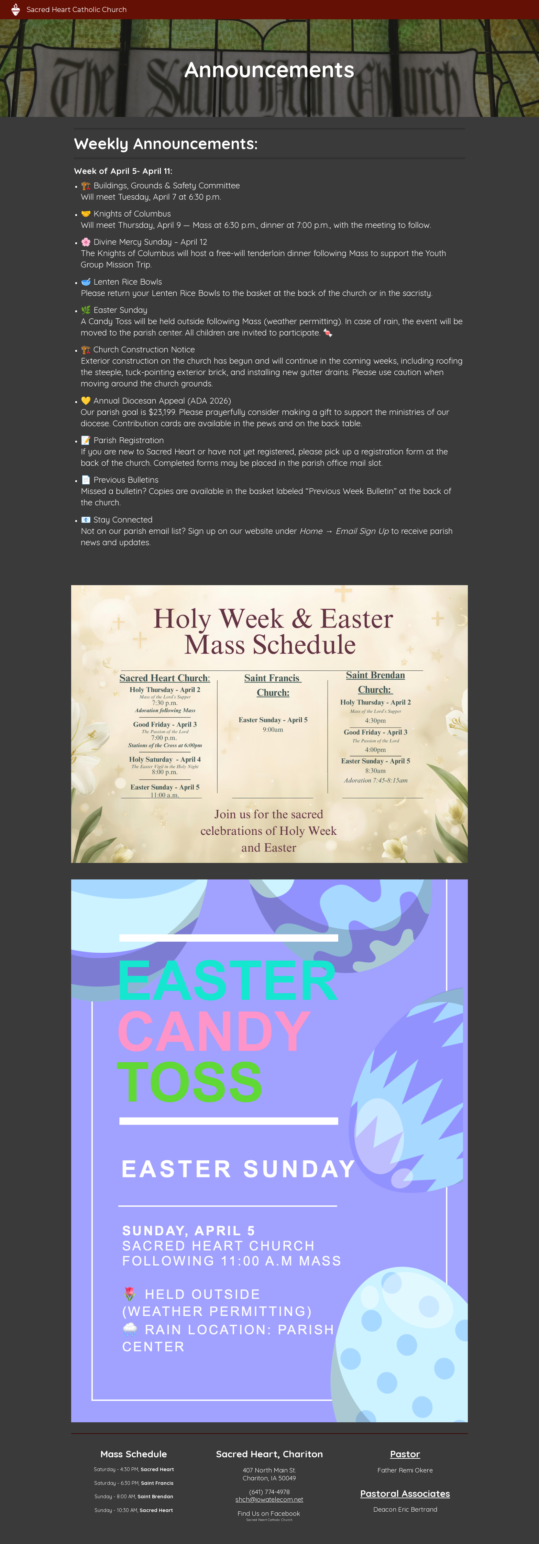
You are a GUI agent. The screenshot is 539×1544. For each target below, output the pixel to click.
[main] (269, 68)
